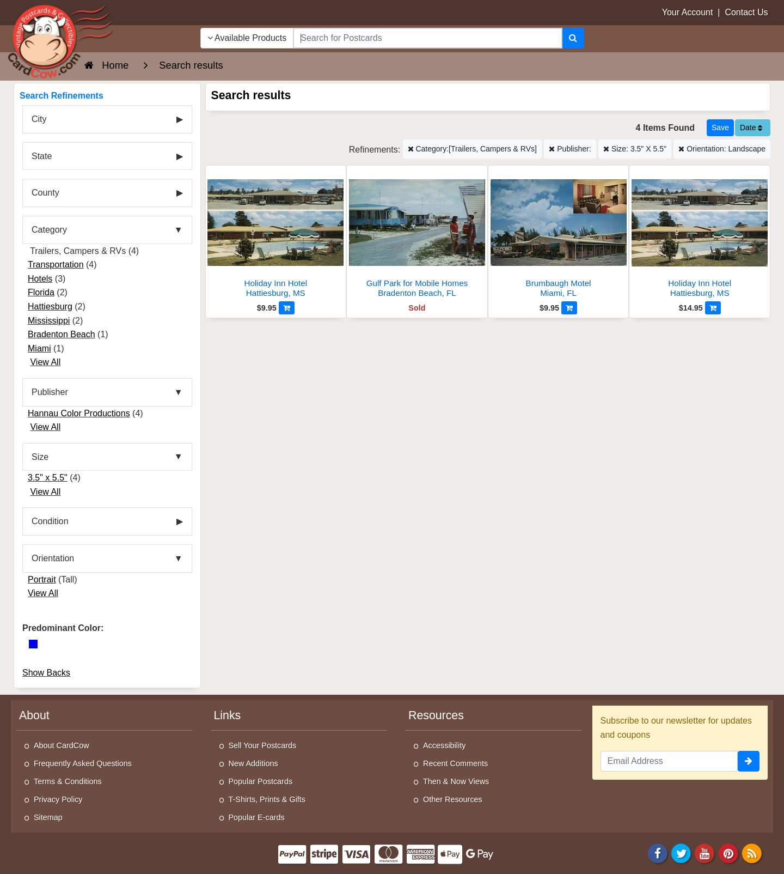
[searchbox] (427, 38)
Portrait (42, 579)
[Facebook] (657, 852)
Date (751, 127)
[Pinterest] (728, 852)
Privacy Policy (58, 799)
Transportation (56, 264)
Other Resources (452, 799)
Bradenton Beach (61, 334)
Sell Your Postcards (263, 745)
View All (45, 362)
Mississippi (49, 320)
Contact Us (746, 12)
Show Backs (46, 672)
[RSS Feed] (751, 852)
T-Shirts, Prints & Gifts (267, 799)
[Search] (573, 38)
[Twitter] (681, 852)
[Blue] (33, 644)
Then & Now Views (456, 781)
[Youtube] (705, 852)
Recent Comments (455, 763)
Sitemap (48, 817)
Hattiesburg (50, 306)
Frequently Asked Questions (83, 763)
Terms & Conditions (68, 781)
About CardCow (61, 745)
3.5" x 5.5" (48, 477)
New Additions (253, 763)
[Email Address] (669, 761)
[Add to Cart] (287, 307)
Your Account (687, 12)
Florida (41, 292)
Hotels (40, 278)
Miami (39, 348)
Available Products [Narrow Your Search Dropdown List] (247, 38)
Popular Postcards (261, 781)
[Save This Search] (720, 127)
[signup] (748, 761)
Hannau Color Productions (79, 413)
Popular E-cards (257, 817)
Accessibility (444, 745)
